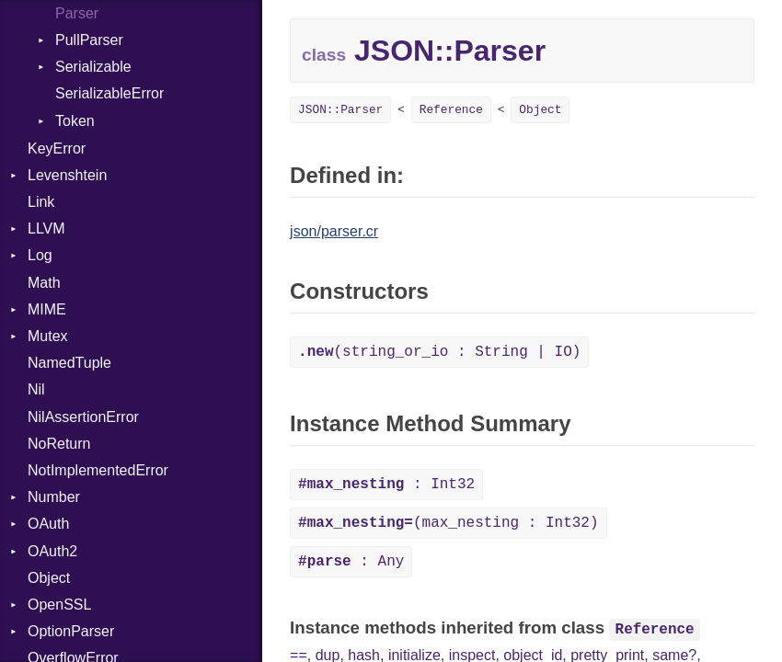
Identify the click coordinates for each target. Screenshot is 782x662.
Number (54, 497)
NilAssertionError (83, 417)
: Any (351, 562)
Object (49, 578)
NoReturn (59, 443)
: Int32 (386, 484)
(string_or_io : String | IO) (439, 352)
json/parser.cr (334, 231)
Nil (36, 389)
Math (44, 283)
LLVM (46, 228)
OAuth (48, 523)
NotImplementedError (98, 470)
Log (40, 255)
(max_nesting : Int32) (448, 523)
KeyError (57, 148)
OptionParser (71, 631)
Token (75, 121)
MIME (47, 309)
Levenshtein (67, 175)
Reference (451, 110)
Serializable (93, 66)
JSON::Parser (340, 110)
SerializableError (109, 93)
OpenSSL (59, 604)
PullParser (89, 40)
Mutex (48, 336)
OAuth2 (52, 551)
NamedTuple (69, 363)
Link (41, 202)
